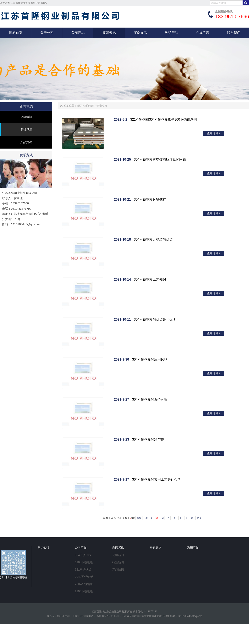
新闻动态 (89, 105)
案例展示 (155, 547)
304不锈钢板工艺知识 (150, 279)
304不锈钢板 (83, 555)
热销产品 (193, 547)
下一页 (189, 517)
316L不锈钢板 (84, 562)
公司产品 (81, 547)
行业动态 (26, 129)
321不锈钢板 (83, 569)
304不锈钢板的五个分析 (149, 399)
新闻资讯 (118, 547)
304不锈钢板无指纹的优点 (153, 239)
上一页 (149, 517)
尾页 (199, 517)
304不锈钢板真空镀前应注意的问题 (160, 159)
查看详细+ (213, 133)
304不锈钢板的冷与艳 (148, 439)
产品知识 (26, 142)
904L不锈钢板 (84, 576)
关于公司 (43, 547)
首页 (79, 105)
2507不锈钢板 (84, 584)
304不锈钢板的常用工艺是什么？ (156, 479)
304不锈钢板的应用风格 (149, 359)
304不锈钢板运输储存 (150, 199)
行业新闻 (118, 562)
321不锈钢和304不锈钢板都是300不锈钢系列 (163, 119)
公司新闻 (26, 117)
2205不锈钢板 (84, 591)
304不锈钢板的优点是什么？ (155, 319)
